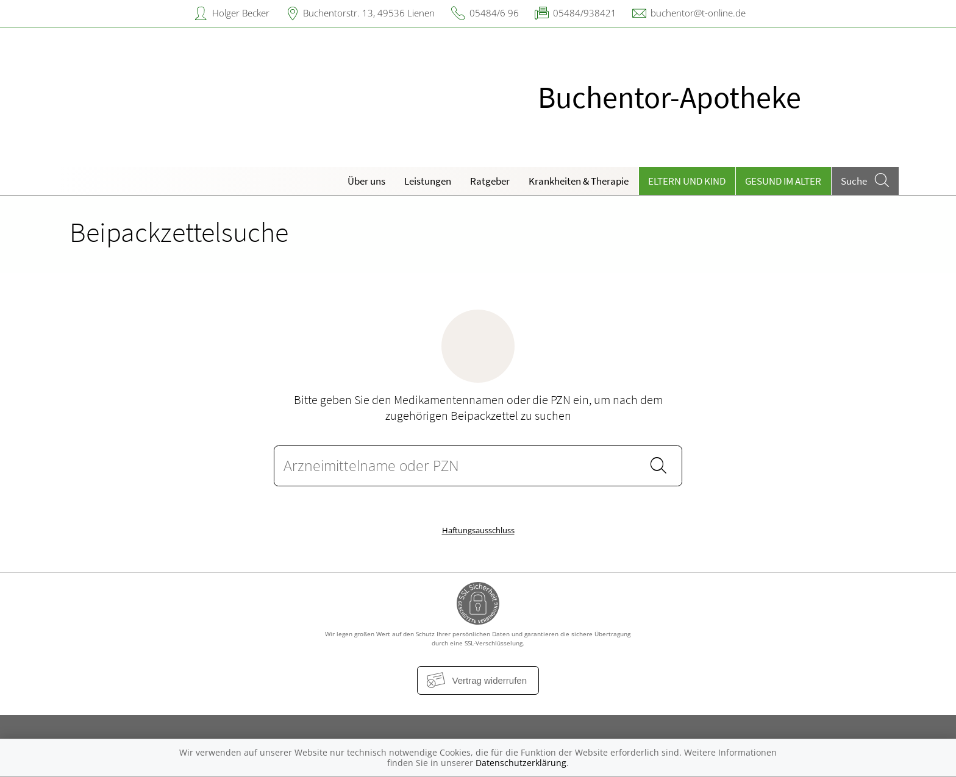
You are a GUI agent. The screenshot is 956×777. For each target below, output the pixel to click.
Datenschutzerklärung (521, 762)
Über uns (366, 181)
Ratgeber (490, 181)
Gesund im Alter (783, 181)
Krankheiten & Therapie (579, 181)
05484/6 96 (494, 13)
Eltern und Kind (687, 181)
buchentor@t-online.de (698, 13)
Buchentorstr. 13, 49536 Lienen (369, 13)
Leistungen (427, 181)
